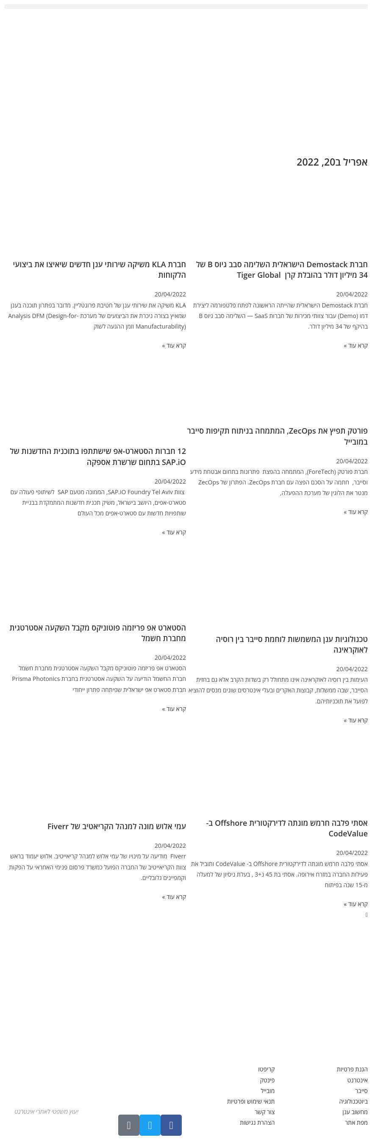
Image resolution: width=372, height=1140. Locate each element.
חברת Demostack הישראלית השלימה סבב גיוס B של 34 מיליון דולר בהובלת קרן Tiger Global (282, 269)
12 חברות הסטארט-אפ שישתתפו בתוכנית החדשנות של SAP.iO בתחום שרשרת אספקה (98, 456)
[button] (186, 6)
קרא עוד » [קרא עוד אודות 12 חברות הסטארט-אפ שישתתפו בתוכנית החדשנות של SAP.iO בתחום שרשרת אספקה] (174, 532)
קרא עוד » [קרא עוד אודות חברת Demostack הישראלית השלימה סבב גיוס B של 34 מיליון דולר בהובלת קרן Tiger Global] (356, 345)
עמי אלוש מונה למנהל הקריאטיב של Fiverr (116, 826)
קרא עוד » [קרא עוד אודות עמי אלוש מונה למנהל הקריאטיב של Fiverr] (174, 897)
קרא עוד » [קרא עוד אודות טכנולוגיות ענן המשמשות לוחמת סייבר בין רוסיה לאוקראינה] (356, 720)
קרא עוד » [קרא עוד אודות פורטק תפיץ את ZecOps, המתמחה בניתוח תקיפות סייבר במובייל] (356, 512)
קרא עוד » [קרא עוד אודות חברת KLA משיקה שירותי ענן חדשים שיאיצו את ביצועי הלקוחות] (174, 345)
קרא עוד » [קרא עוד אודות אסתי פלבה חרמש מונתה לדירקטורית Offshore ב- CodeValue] (356, 904)
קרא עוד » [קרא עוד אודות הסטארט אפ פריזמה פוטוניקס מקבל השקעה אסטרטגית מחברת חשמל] (174, 709)
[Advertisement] (186, 81)
